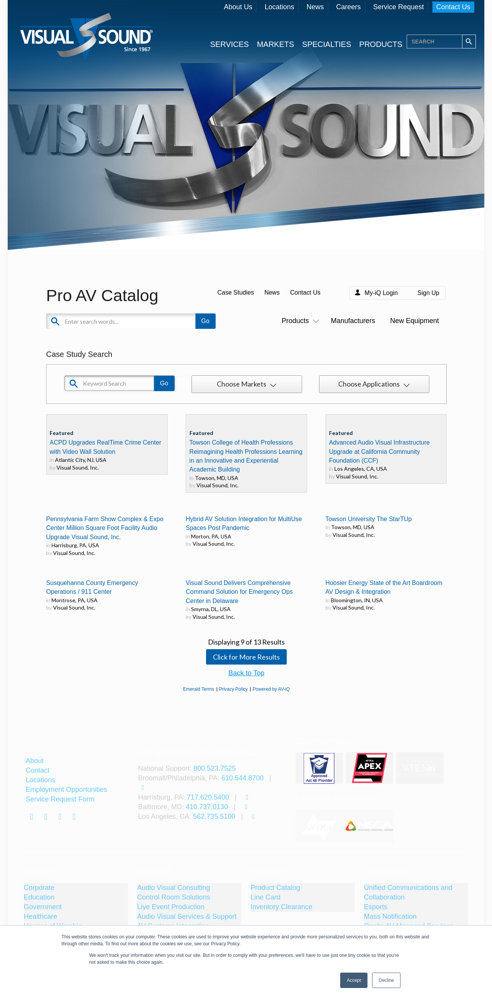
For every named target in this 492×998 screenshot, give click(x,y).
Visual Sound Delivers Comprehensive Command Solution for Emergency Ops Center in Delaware (239, 592)
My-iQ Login (381, 293)
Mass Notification (390, 916)
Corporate (39, 887)
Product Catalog (275, 887)
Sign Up (428, 293)
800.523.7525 (214, 768)
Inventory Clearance (281, 907)
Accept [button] (354, 980)
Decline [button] (386, 980)
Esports (375, 907)
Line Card (266, 897)
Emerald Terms (198, 689)
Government (43, 907)
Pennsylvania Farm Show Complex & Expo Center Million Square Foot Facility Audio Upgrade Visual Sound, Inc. (104, 528)
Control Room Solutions (173, 897)
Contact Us (453, 7)
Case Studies (235, 292)
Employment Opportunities (66, 789)
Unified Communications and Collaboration (408, 892)
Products (299, 321)
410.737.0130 (207, 807)
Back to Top (246, 673)
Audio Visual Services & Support (187, 916)
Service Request (398, 7)
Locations (279, 7)
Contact (38, 770)
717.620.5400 (208, 797)
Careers (348, 7)
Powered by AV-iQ (271, 689)
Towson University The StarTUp (369, 519)
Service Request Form (60, 799)
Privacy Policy (233, 689)
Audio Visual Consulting (173, 887)
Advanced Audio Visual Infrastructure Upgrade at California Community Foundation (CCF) (379, 451)
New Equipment (414, 321)
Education (39, 897)
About (35, 761)
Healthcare (40, 916)
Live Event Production (170, 907)
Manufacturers (353, 321)
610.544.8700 (242, 778)
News (315, 7)
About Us (238, 7)
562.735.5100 (214, 816)
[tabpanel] (320, 826)
